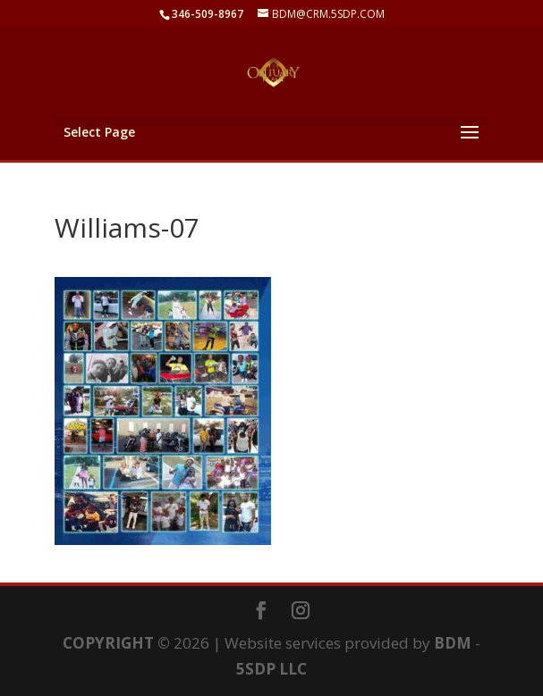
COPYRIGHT (108, 643)
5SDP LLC (271, 668)
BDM (452, 643)
